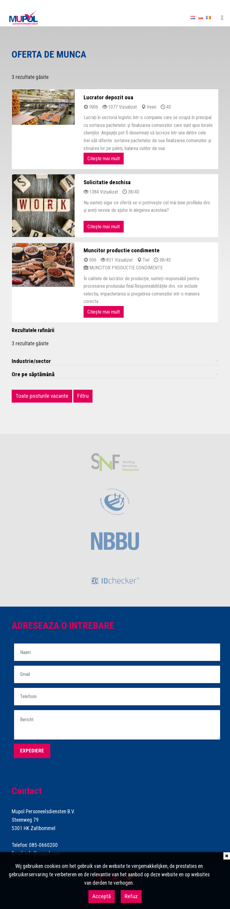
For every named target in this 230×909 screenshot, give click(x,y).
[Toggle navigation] (222, 17)
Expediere (32, 751)
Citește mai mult (103, 158)
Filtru (83, 395)
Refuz (131, 896)
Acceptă (101, 896)
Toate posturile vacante (42, 395)
